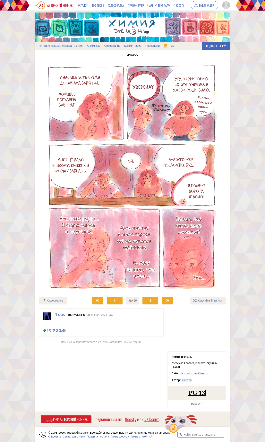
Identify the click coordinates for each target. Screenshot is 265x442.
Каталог (83, 5)
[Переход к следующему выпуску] (132, 177)
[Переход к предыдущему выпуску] (59, 177)
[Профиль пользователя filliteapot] (47, 316)
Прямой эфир (136, 5)
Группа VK (164, 5)
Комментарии (132, 45)
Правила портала (98, 436)
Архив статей (139, 436)
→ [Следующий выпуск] (141, 55)
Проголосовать (56, 330)
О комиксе (93, 45)
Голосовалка (116, 5)
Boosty (179, 5)
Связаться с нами (74, 436)
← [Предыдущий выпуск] (123, 55)
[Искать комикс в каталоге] (180, 434)
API (151, 5)
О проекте (54, 436)
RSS (171, 45)
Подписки (97, 5)
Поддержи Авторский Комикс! (66, 419)
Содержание (112, 45)
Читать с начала (49, 45)
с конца (67, 45)
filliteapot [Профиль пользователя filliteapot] (60, 314)
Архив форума (120, 436)
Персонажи (152, 45)
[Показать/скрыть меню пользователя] (225, 5)
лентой (78, 45)
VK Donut (151, 419)
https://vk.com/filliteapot (194, 373)
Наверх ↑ (196, 403)
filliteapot (187, 380)
